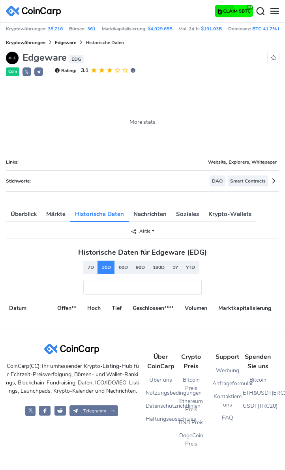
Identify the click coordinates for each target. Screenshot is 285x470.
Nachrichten (150, 214)
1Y (175, 267)
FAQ (227, 418)
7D (91, 267)
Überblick (24, 214)
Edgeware (65, 42)
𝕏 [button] (27, 72)
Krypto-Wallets (229, 214)
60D (123, 267)
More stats (142, 122)
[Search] (260, 11)
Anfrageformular (227, 383)
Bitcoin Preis (191, 384)
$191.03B (211, 29)
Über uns (161, 380)
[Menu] (274, 11)
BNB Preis (191, 422)
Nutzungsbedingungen (161, 393)
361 (91, 29)
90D (140, 267)
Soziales (187, 214)
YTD (190, 267)
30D (106, 267)
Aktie (140, 231)
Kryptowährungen (25, 42)
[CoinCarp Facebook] (45, 411)
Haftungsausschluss (161, 419)
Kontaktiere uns (228, 400)
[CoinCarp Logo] (35, 11)
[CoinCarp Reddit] (60, 411)
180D (159, 267)
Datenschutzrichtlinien (161, 406)
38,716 (55, 29)
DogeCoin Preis (191, 440)
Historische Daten (99, 214)
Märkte (56, 214)
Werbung (227, 370)
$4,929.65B (160, 29)
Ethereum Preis (191, 405)
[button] (38, 71)
